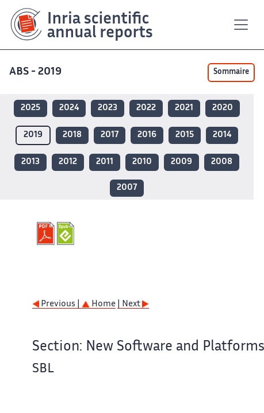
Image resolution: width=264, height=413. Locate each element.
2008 (221, 162)
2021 (184, 108)
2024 (69, 108)
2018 (72, 135)
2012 (68, 162)
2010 (142, 162)
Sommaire (231, 72)
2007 (127, 188)
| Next (133, 304)
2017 (109, 135)
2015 (184, 135)
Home (99, 304)
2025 (30, 108)
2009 (181, 162)
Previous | (57, 304)
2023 (107, 108)
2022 (146, 108)
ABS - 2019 (36, 72)
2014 (222, 135)
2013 (30, 162)
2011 (104, 162)
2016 (146, 135)
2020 (222, 108)
